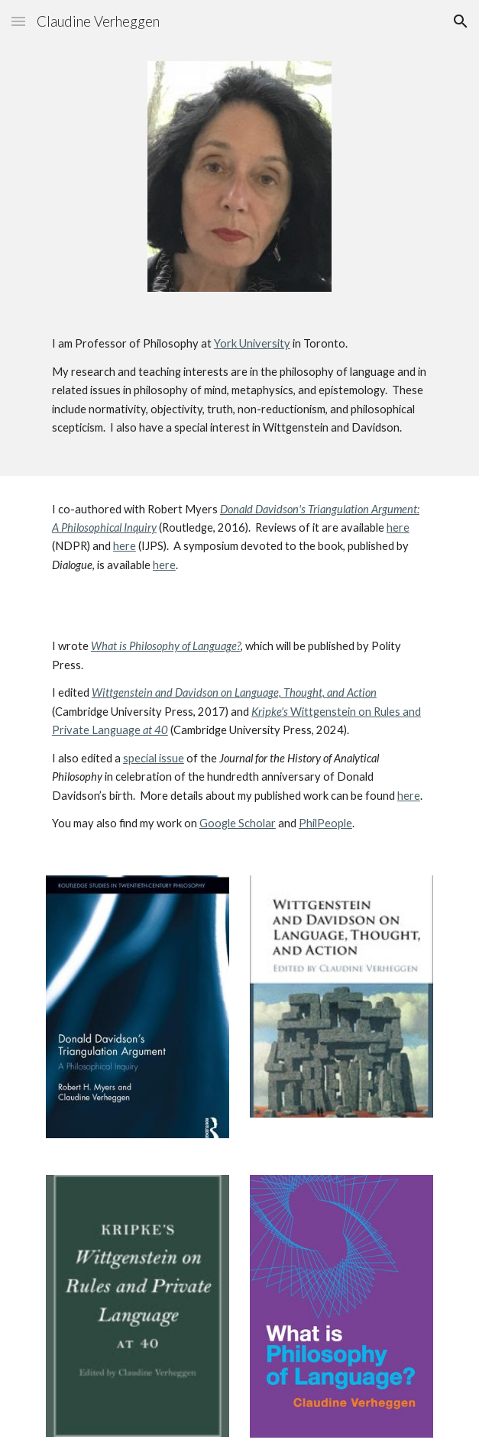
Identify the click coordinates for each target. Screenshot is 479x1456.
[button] (18, 21)
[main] (239, 392)
